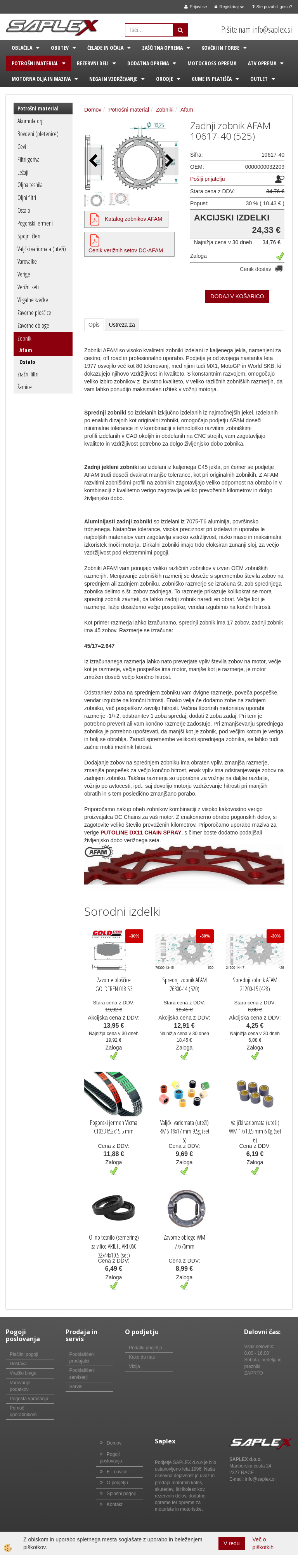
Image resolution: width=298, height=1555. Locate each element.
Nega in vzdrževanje (113, 78)
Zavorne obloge (33, 325)
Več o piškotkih (263, 1543)
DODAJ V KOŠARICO (237, 296)
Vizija (134, 1366)
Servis (75, 1386)
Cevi (21, 146)
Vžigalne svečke (32, 300)
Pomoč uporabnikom (23, 1411)
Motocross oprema (211, 63)
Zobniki (25, 338)
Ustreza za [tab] (122, 325)
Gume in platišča (212, 78)
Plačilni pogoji (24, 1354)
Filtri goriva (28, 159)
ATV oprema (262, 63)
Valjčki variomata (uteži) (41, 249)
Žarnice (24, 387)
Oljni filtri (26, 197)
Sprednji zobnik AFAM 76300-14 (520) (184, 984)
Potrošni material (35, 63)
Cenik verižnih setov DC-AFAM (125, 250)
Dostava (18, 1363)
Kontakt (115, 1504)
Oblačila (22, 47)
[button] (168, 161)
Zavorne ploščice (34, 312)
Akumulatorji (30, 121)
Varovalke (27, 261)
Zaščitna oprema (162, 47)
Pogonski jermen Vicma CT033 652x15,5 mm (113, 1127)
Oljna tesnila (30, 184)
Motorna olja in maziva (41, 78)
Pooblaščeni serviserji (82, 1374)
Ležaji (22, 172)
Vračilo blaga (23, 1373)
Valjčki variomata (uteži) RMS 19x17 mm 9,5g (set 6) (184, 1131)
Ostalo (23, 210)
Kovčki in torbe (220, 47)
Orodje (164, 78)
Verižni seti (28, 287)
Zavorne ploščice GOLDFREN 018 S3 (113, 984)
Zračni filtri (27, 374)
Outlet (259, 78)
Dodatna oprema (148, 63)
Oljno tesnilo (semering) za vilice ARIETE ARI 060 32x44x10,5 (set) (114, 1246)
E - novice (117, 1472)
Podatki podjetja (145, 1347)
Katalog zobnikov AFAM (133, 219)
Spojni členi (29, 236)
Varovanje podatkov (20, 1386)
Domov (92, 110)
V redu (231, 1543)
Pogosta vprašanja (29, 1398)
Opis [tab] (94, 325)
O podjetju (117, 1482)
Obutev (60, 47)
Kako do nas (142, 1357)
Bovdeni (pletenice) (38, 133)
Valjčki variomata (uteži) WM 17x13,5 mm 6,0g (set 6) (255, 1131)
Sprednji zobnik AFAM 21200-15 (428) (255, 984)
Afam (25, 350)
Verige (23, 274)
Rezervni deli (93, 63)
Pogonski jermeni (35, 223)
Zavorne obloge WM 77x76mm (184, 1242)
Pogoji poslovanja (111, 1458)
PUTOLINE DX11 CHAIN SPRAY (141, 832)
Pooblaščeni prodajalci (82, 1358)
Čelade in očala (105, 47)
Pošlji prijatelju (207, 179)
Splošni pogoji (121, 1493)
